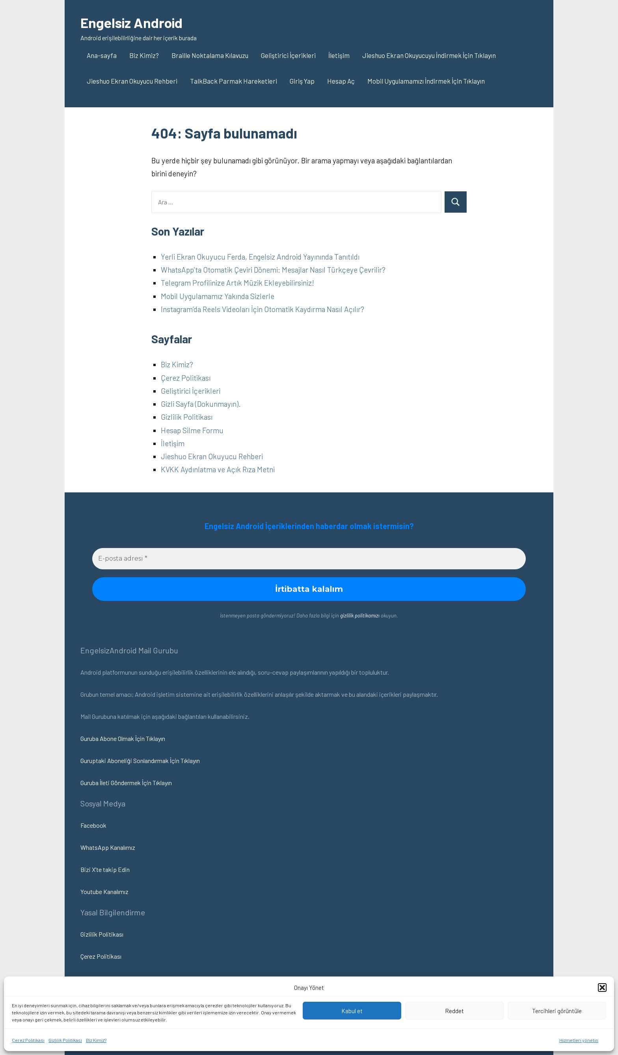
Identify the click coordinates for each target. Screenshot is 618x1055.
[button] (602, 987)
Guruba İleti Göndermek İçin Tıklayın (126, 782)
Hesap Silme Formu (192, 430)
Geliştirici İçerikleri (288, 55)
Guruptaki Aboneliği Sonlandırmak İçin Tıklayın (140, 760)
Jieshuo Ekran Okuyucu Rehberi (132, 81)
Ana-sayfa (102, 55)
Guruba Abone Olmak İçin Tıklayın (122, 738)
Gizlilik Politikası (65, 1040)
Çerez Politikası (28, 1040)
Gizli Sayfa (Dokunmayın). (201, 403)
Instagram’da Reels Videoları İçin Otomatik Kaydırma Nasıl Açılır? (262, 309)
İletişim (339, 55)
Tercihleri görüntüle (557, 1010)
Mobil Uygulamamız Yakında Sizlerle (217, 296)
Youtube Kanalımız (104, 891)
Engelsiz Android (132, 22)
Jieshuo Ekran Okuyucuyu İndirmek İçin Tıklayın (429, 55)
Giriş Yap (302, 81)
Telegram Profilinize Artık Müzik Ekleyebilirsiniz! (237, 282)
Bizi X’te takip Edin (105, 869)
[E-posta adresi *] (309, 558)
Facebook (93, 825)
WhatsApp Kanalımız (107, 847)
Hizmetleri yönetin (578, 1040)
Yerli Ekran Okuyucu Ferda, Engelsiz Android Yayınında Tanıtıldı (260, 256)
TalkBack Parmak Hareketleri (233, 81)
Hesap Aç (341, 81)
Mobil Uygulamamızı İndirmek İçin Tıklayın (426, 81)
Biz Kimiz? (96, 1040)
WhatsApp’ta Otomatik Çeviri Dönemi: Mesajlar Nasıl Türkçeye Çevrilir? (273, 269)
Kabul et (352, 1010)
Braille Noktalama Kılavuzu (209, 55)
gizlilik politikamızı (360, 615)
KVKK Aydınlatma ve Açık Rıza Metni (218, 469)
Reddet (454, 1010)
